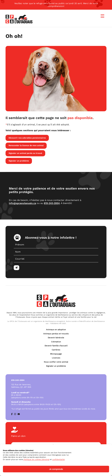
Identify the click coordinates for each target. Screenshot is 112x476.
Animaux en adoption (56, 329)
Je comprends (56, 469)
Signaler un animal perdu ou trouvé (25, 153)
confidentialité (58, 459)
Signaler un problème (19, 161)
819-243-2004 (52, 203)
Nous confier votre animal (56, 362)
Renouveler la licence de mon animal (26, 145)
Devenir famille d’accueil (56, 346)
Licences (56, 358)
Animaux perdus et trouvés (56, 334)
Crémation (56, 342)
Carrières (56, 350)
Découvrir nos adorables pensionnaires (27, 138)
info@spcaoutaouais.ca (22, 203)
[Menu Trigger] (102, 16)
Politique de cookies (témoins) (36, 459)
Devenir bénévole (56, 337)
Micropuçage (56, 354)
